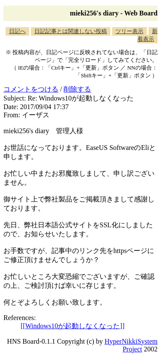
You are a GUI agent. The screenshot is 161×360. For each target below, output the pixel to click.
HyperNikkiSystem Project (131, 345)
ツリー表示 (129, 31)
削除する (77, 89)
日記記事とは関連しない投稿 (70, 31)
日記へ (17, 31)
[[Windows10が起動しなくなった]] (73, 325)
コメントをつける (30, 89)
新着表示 (147, 35)
